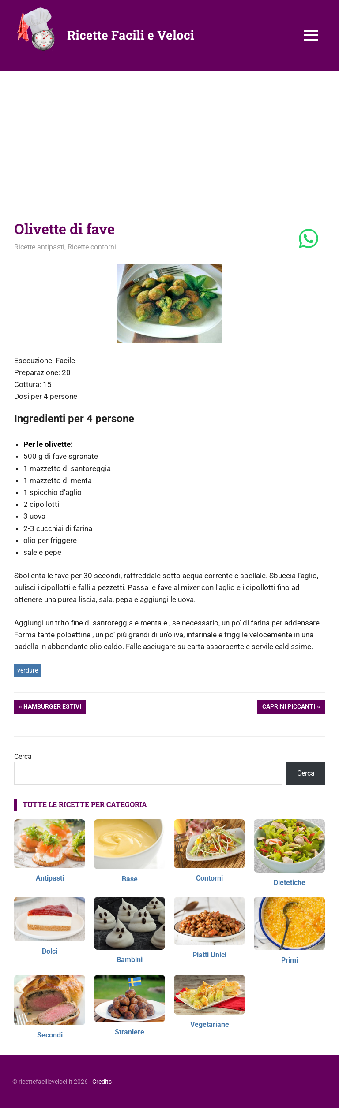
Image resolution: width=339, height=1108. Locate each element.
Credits (102, 1081)
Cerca (23, 756)
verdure (27, 670)
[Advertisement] (169, 137)
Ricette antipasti (39, 247)
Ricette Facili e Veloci (130, 35)
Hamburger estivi (52, 707)
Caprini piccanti (288, 707)
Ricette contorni (92, 247)
